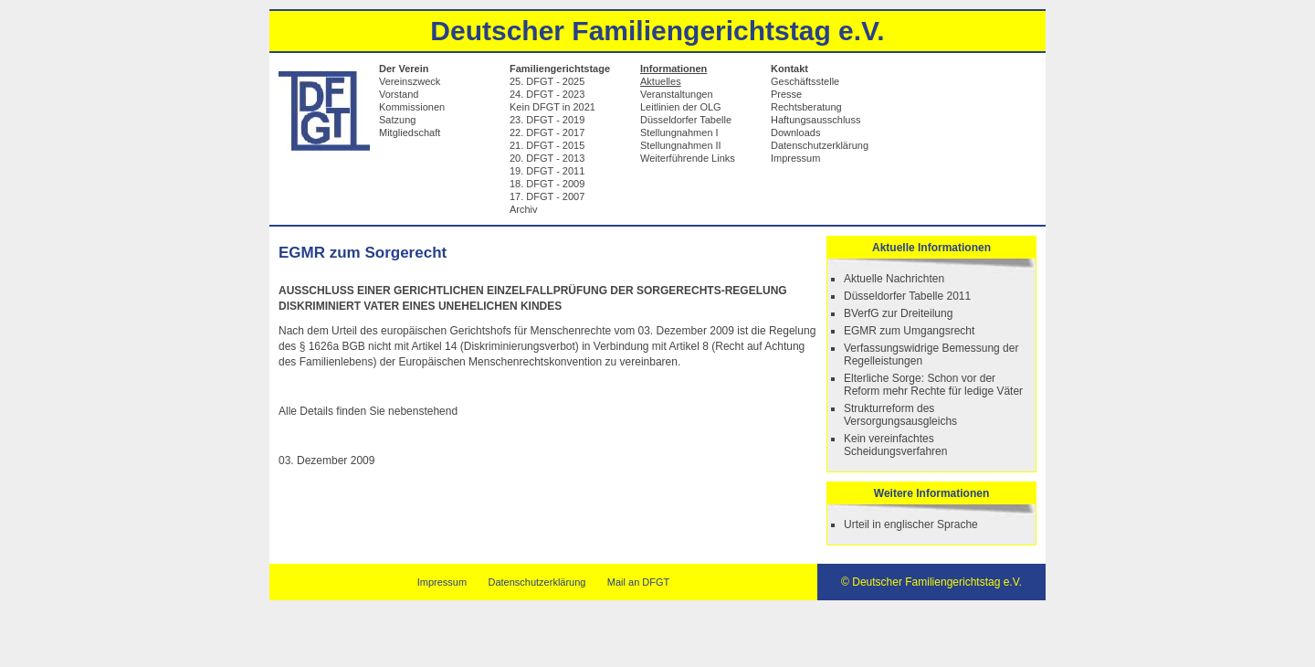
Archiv (524, 209)
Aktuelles (660, 81)
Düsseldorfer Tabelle (685, 119)
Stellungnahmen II (680, 145)
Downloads (795, 132)
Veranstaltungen (676, 94)
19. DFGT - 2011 (547, 170)
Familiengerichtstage (560, 68)
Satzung (397, 119)
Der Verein (403, 68)
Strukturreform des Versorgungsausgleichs (900, 415)
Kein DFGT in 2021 (552, 106)
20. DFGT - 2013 (547, 158)
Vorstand (398, 94)
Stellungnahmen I (679, 132)
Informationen (673, 68)
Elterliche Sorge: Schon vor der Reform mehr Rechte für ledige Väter (933, 384)
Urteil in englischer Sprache (911, 524)
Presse (786, 94)
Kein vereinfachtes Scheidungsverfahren (895, 445)
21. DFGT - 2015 (547, 145)
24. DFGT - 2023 (547, 94)
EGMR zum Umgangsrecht (909, 330)
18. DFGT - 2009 (547, 183)
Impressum (795, 158)
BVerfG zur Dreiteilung (898, 313)
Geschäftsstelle (805, 81)
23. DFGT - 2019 (547, 119)
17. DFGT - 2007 (547, 196)
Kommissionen (412, 106)
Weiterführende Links (687, 158)
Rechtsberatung (806, 106)
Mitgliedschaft (409, 132)
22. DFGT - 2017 (547, 132)
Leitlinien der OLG (680, 106)
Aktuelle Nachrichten (894, 278)
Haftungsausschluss (815, 119)
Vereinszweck (409, 81)
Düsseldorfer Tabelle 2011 (907, 296)
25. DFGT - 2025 (547, 81)
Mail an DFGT (638, 582)
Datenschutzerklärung (819, 145)
